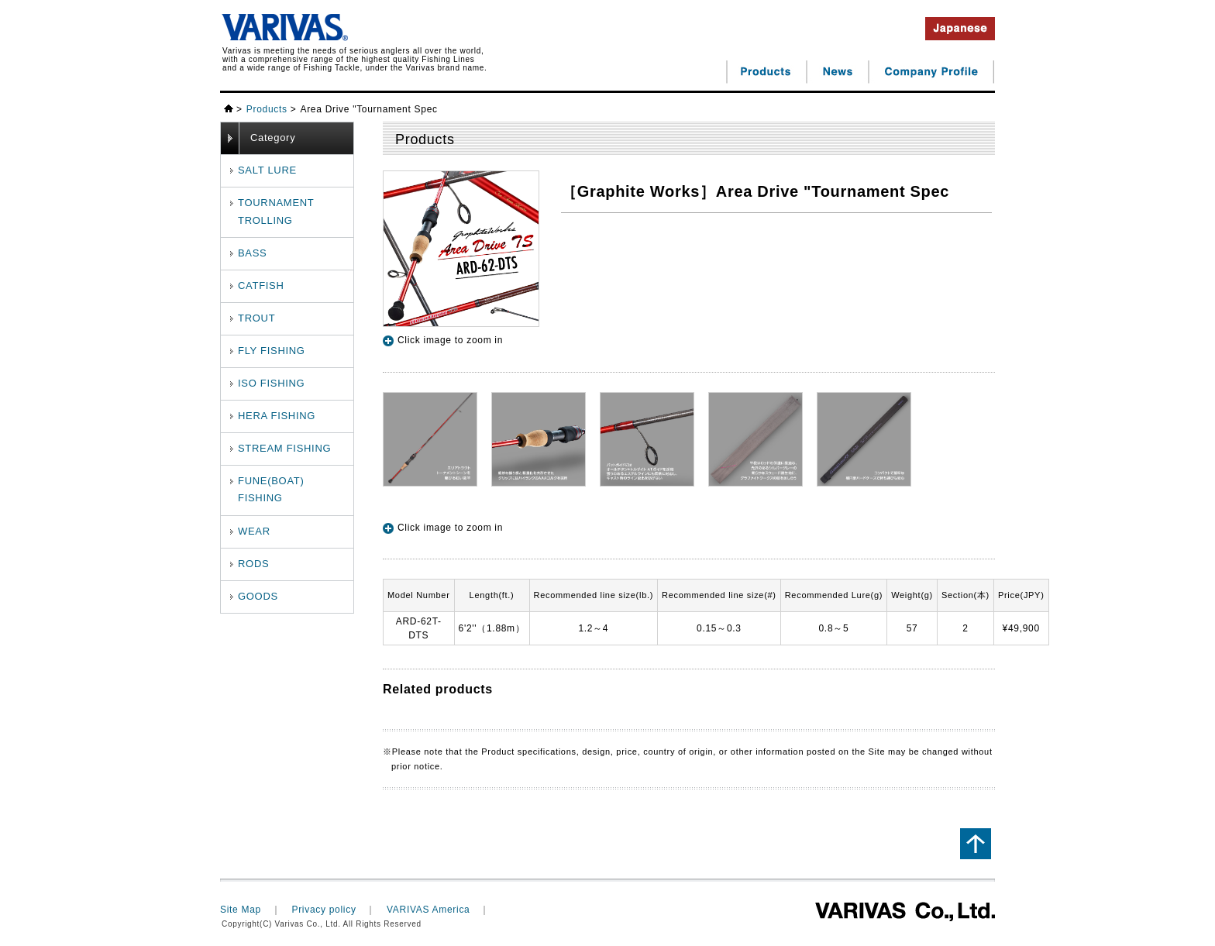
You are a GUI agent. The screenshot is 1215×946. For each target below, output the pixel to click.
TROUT (256, 318)
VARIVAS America (428, 909)
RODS (253, 563)
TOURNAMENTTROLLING (276, 211)
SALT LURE (267, 170)
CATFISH (261, 285)
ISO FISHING (271, 383)
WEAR (254, 531)
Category (272, 137)
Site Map (240, 909)
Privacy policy (323, 909)
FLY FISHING (271, 350)
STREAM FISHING (284, 448)
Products (266, 109)
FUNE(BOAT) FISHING (271, 489)
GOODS (258, 596)
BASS (252, 253)
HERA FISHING (276, 415)
